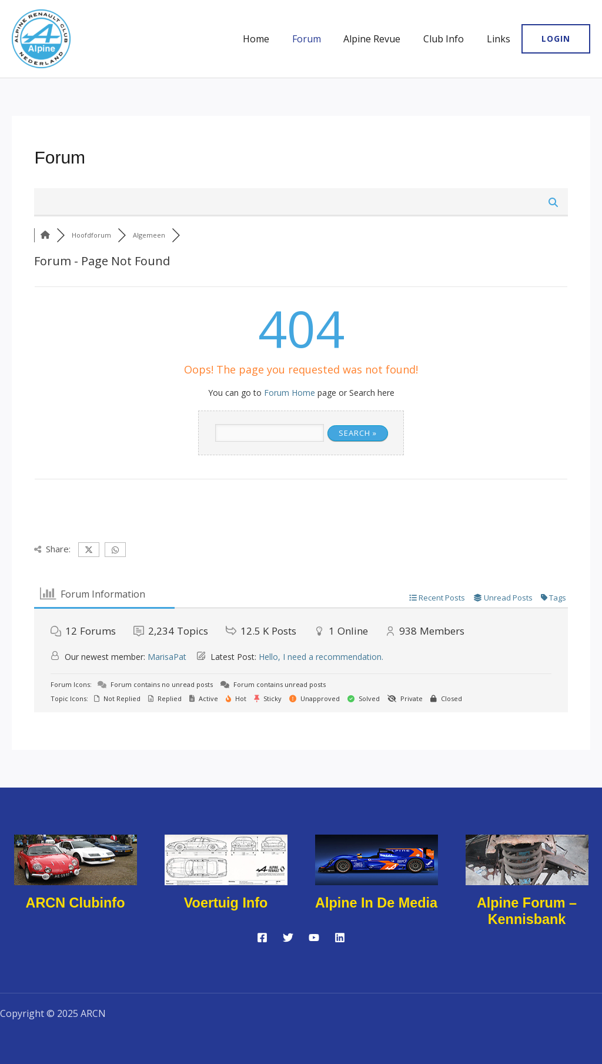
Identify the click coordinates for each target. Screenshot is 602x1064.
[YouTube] (314, 937)
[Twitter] (288, 937)
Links (500, 38)
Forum (320, 38)
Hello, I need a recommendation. (321, 656)
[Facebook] (262, 937)
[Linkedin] (340, 937)
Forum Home (289, 392)
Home (273, 38)
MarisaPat (167, 656)
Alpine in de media (376, 902)
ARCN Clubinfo (75, 902)
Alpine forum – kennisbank (527, 911)
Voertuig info (226, 902)
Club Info (449, 38)
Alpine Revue (381, 38)
